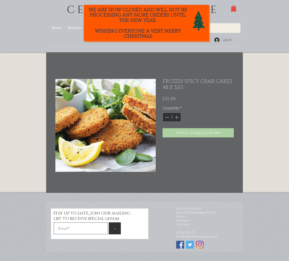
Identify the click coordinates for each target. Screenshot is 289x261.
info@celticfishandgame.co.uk (196, 236)
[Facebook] (180, 245)
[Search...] (214, 28)
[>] (115, 228)
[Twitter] (190, 245)
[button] (233, 8)
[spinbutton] (172, 117)
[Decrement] (166, 117)
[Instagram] (200, 245)
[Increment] (177, 117)
